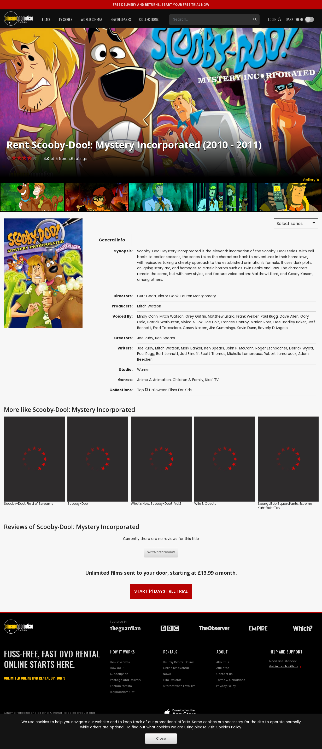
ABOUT (222, 652)
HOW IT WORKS (122, 652)
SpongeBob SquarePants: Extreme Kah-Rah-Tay (285, 505)
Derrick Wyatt (301, 348)
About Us (222, 662)
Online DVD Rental (176, 668)
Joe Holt (211, 322)
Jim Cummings (222, 327)
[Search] (209, 19)
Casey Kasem (195, 327)
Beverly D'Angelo (273, 327)
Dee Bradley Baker (289, 322)
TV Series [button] (65, 19)
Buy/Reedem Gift (122, 692)
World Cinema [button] (91, 19)
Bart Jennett (167, 353)
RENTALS (170, 652)
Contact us (224, 674)
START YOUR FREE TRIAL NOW (161, 4)
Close (161, 738)
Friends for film (121, 686)
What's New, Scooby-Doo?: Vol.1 (156, 503)
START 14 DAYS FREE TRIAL (161, 591)
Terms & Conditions (230, 680)
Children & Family (188, 379)
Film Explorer (172, 680)
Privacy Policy (226, 686)
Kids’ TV (212, 379)
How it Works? (120, 662)
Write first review (161, 552)
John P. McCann (240, 348)
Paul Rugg (269, 316)
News (167, 674)
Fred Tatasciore (167, 327)
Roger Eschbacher (271, 348)
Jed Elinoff (189, 353)
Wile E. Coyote (205, 503)
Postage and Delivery (125, 680)
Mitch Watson (149, 306)
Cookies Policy (228, 727)
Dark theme (294, 19)
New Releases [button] (120, 19)
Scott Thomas (213, 353)
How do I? (117, 668)
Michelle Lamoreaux (244, 353)
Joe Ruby (145, 338)
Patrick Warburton (163, 322)
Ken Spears (165, 338)
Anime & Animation (154, 379)
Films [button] (46, 19)
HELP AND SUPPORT (286, 652)
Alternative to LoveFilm (179, 686)
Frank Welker (247, 316)
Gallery (311, 179)
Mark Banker (191, 348)
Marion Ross (261, 322)
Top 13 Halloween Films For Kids (164, 390)
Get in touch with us (283, 666)
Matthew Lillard (221, 316)
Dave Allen (289, 316)
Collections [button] (149, 19)
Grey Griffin (195, 316)
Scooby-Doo (77, 503)
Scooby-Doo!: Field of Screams (28, 503)
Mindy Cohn (147, 316)
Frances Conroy (235, 322)
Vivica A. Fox (192, 322)
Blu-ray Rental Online (178, 662)
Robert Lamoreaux (280, 353)
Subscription (119, 674)
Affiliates (222, 668)
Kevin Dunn (246, 327)
